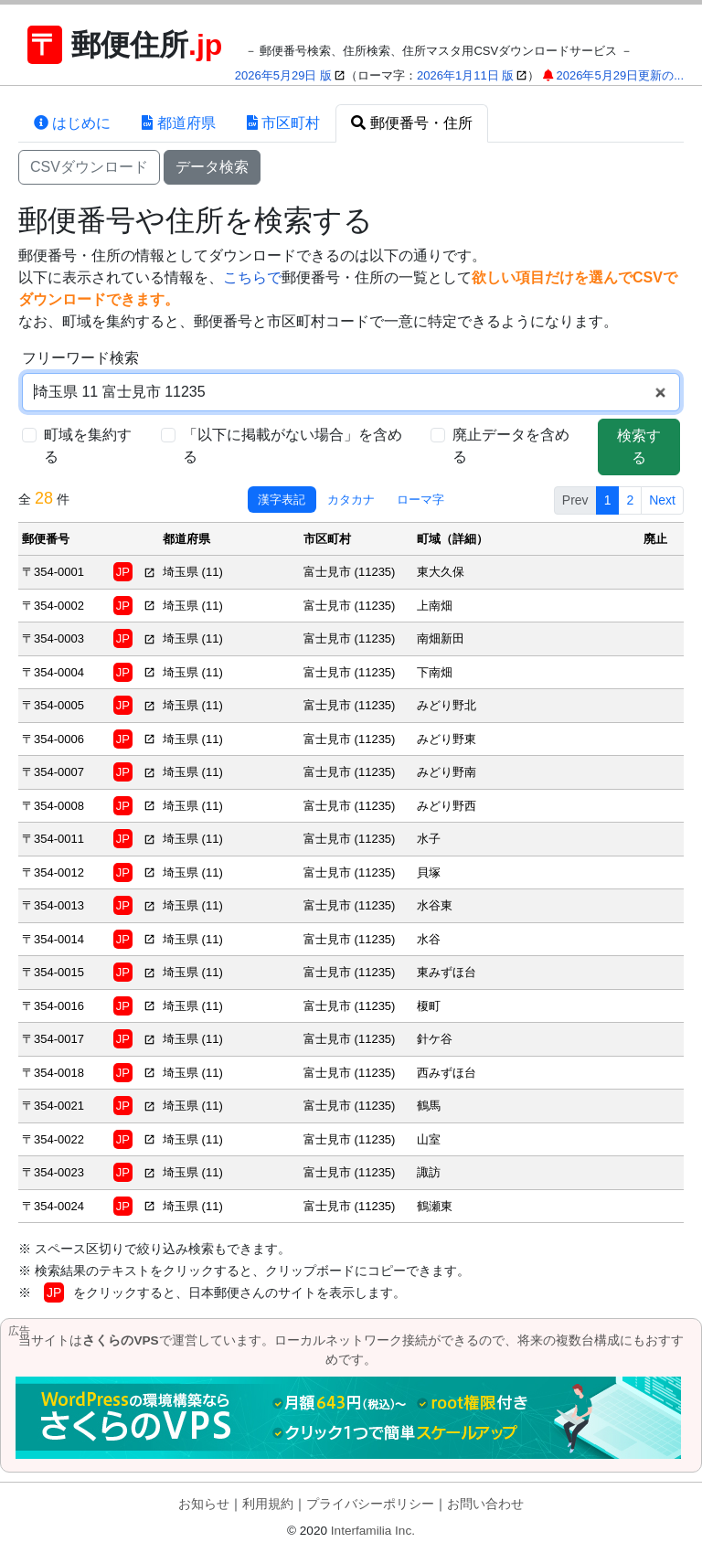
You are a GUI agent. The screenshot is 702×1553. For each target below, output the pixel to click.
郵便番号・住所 (411, 123)
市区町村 (283, 123)
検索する (639, 446)
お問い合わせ (485, 1504)
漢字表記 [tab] (281, 499)
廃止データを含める (510, 445)
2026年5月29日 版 (283, 75)
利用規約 (267, 1504)
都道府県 (178, 123)
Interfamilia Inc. (373, 1530)
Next (662, 500)
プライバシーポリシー (370, 1504)
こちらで (252, 277)
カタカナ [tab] (351, 499)
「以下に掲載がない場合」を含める (292, 445)
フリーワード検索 (80, 358)
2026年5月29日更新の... (620, 75)
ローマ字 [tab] (420, 499)
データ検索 (212, 167)
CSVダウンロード (89, 167)
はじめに (72, 123)
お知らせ (203, 1504)
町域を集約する (88, 445)
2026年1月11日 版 (465, 75)
